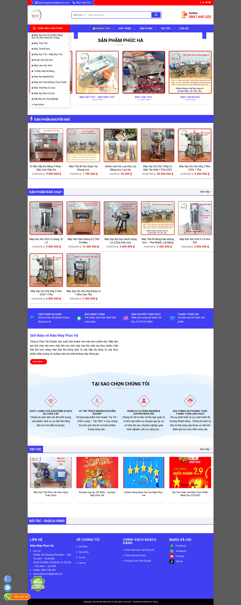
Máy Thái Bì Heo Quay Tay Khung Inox (83, 168)
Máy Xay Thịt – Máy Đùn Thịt (48, 54)
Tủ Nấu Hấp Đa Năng (44, 71)
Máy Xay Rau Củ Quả (44, 93)
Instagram (177, 551)
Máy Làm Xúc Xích (43, 65)
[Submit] (156, 15)
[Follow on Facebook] (200, 2)
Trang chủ (101, 28)
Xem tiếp (206, 191)
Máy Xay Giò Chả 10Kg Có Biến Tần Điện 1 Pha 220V (157, 168)
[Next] (204, 35)
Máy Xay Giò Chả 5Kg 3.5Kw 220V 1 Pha (194, 168)
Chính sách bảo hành (135, 555)
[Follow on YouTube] (209, 2)
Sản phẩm (145, 28)
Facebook (177, 545)
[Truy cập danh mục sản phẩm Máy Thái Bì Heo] (190, 77)
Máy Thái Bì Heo (42, 49)
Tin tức (166, 28)
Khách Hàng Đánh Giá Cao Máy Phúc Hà (144, 494)
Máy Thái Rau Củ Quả (44, 87)
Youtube (176, 556)
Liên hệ (183, 28)
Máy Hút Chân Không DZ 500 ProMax (83, 241)
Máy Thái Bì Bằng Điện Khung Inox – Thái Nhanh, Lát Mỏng (158, 241)
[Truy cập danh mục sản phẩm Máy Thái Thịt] (143, 77)
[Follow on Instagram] (203, 2)
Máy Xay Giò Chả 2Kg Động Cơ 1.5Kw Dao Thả (83, 293)
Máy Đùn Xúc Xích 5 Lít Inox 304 (195, 241)
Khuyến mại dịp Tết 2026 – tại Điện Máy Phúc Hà (97, 494)
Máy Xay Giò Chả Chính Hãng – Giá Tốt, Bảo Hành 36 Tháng (51, 36)
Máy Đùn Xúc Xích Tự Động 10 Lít (46, 241)
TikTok (176, 561)
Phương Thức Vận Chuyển (138, 561)
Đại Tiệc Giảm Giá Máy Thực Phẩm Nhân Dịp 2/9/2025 (190, 494)
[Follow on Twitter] (206, 2)
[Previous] (76, 35)
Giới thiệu (124, 28)
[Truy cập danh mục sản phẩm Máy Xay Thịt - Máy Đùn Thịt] (97, 77)
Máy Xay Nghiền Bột (44, 76)
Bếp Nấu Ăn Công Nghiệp (46, 99)
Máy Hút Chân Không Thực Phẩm (50, 82)
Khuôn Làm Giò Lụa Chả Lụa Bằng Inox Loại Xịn (120, 168)
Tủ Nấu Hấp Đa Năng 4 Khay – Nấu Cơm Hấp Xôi (46, 168)
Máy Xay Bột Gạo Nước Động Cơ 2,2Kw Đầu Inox (120, 241)
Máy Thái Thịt (52, 43)
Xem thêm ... (40, 104)
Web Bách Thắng (150, 602)
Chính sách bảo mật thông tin (139, 550)
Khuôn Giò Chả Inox (43, 60)
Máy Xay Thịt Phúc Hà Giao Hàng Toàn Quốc (51, 494)
